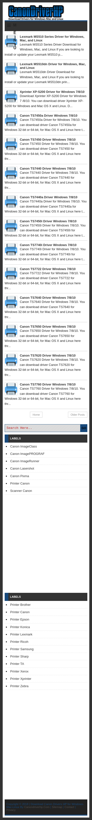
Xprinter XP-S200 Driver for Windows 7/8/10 (52, 92)
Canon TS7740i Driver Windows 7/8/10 (48, 245)
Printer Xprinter (20, 679)
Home (36, 414)
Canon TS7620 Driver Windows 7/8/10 (48, 355)
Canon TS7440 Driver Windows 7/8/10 (48, 168)
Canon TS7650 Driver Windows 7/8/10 (48, 326)
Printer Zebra (19, 686)
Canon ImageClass (23, 446)
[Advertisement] (46, 544)
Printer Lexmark (21, 634)
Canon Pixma (19, 476)
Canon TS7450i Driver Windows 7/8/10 (48, 221)
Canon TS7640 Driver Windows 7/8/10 (48, 297)
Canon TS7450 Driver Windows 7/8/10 (48, 139)
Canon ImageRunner (24, 461)
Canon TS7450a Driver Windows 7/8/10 (49, 115)
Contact (69, 807)
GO (84, 428)
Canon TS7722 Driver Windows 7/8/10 (48, 269)
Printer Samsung (22, 649)
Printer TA (17, 664)
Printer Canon (20, 483)
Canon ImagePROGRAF (27, 454)
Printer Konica (20, 627)
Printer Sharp (19, 656)
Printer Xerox (19, 671)
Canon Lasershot (22, 468)
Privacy (11, 809)
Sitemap (57, 807)
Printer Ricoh (19, 642)
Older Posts (78, 414)
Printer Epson (19, 619)
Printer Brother (20, 605)
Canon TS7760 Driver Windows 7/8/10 (48, 384)
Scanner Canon (21, 491)
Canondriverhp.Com (37, 807)
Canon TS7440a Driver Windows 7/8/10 (49, 197)
